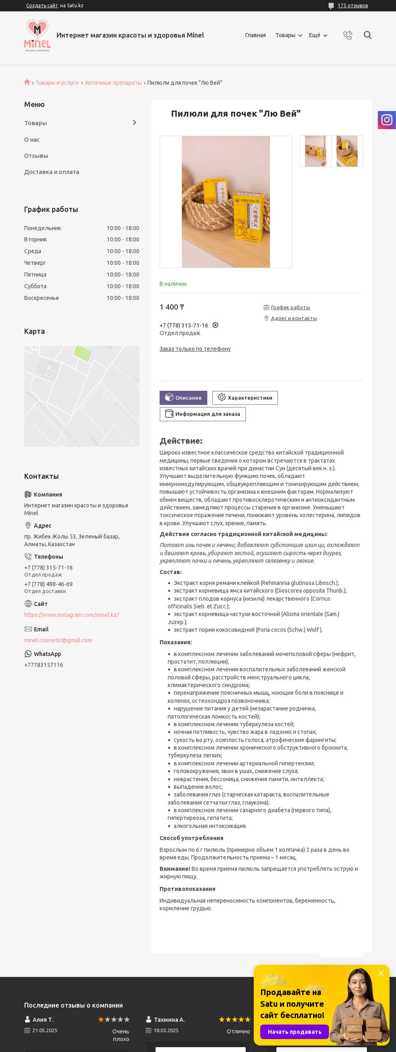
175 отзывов (353, 5)
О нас (32, 139)
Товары (285, 35)
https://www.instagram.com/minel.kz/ (71, 615)
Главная (255, 35)
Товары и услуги (57, 83)
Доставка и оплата (51, 171)
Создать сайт (42, 5)
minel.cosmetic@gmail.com (58, 640)
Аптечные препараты (113, 83)
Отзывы (36, 155)
